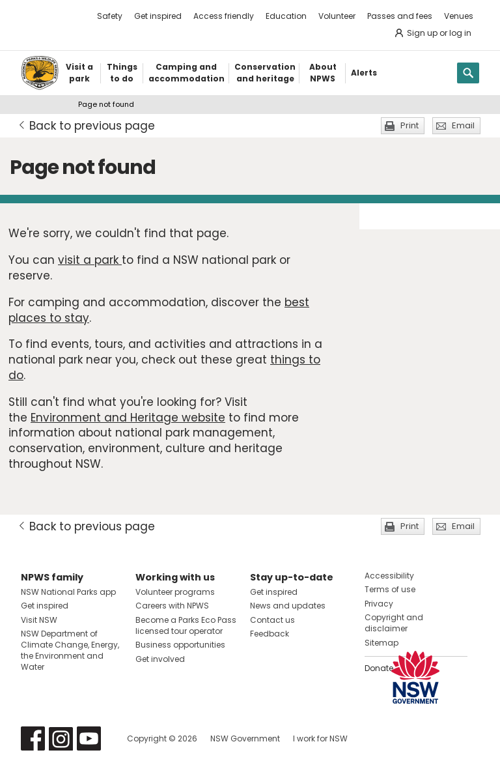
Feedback (269, 633)
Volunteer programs (175, 591)
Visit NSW (39, 619)
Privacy (379, 603)
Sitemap (381, 642)
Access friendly (223, 15)
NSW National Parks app (68, 591)
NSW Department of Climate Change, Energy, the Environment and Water (70, 650)
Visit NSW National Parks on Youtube (89, 738)
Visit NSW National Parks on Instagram (61, 738)
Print (409, 125)
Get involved (160, 659)
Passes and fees (399, 15)
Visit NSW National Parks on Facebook (33, 738)
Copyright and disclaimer (394, 623)
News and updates (288, 605)
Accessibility (389, 575)
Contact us (272, 619)
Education (286, 15)
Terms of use (390, 589)
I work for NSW (320, 738)
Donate (379, 668)
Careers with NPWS (172, 605)
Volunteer (336, 15)
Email (463, 125)
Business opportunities (180, 644)
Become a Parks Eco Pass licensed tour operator (185, 625)
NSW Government (245, 738)
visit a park (90, 260)
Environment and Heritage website (128, 417)
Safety (109, 15)
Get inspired (158, 15)
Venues (458, 15)
